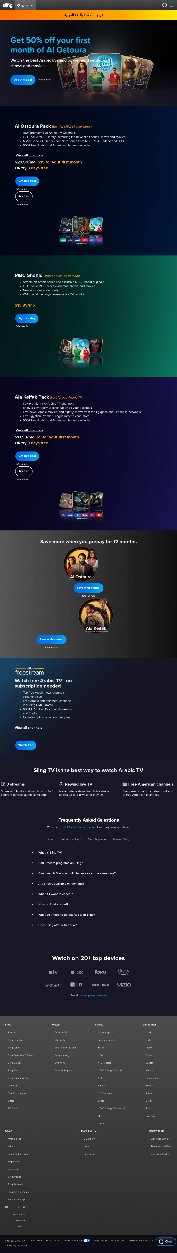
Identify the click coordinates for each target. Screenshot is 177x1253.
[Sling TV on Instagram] (18, 1207)
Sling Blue (13, 1070)
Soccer (101, 1101)
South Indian (152, 1078)
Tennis (101, 1086)
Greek (149, 1101)
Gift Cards (13, 1108)
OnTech (21, 1226)
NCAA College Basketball (111, 1108)
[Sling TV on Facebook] (12, 1207)
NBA (100, 1055)
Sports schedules (107, 1040)
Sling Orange (15, 1063)
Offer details (44, 80)
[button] (22, 80)
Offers (11, 1101)
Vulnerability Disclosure (16, 1246)
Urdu (148, 1040)
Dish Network (19, 1221)
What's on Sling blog (66, 1048)
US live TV (89, 1139)
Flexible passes (97, 839)
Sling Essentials (16, 1040)
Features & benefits (18, 1192)
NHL (100, 1078)
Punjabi (149, 1055)
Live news (60, 1063)
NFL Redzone (105, 1093)
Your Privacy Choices (76, 1240)
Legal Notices (100, 1241)
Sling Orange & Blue (18, 1078)
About (51, 839)
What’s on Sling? (72, 839)
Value (10, 1146)
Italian (149, 1093)
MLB (100, 1116)
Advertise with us (160, 1139)
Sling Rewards (15, 1184)
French (149, 1086)
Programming (62, 1055)
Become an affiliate (161, 1146)
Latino (87, 1146)
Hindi (148, 1032)
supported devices (95, 995)
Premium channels (17, 1093)
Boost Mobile (19, 1215)
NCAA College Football (110, 1070)
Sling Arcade (14, 1177)
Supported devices (18, 1154)
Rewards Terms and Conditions (144, 1241)
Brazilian (150, 1116)
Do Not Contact (118, 1241)
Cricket (101, 1124)
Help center (14, 1161)
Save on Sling (121, 839)
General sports (106, 1032)
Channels (60, 1040)
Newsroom (13, 1169)
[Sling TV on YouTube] (6, 1207)
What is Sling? (15, 1139)
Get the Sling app (64, 1070)
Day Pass (12, 1086)
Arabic (149, 1048)
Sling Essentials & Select (21, 1055)
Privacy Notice (52, 1241)
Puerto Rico (90, 1154)
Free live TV (61, 1032)
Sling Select (14, 1048)
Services (12, 1032)
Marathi (149, 1070)
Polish (149, 1108)
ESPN (101, 1048)
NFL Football (104, 1063)
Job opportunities (160, 1154)
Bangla (149, 1063)
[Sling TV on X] (23, 1207)
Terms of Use (36, 1241)
